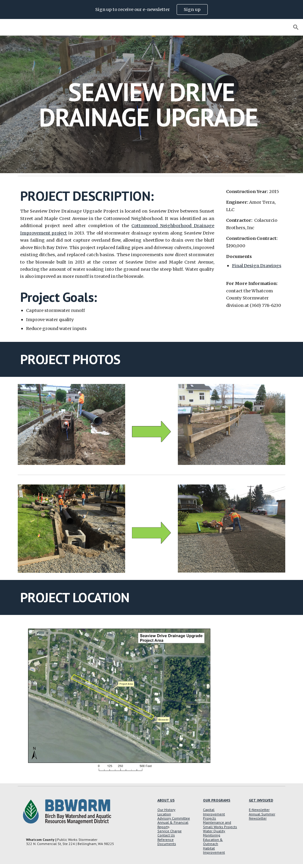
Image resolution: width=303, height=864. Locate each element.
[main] (152, 104)
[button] (296, 27)
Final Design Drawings (256, 265)
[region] (151, 9)
